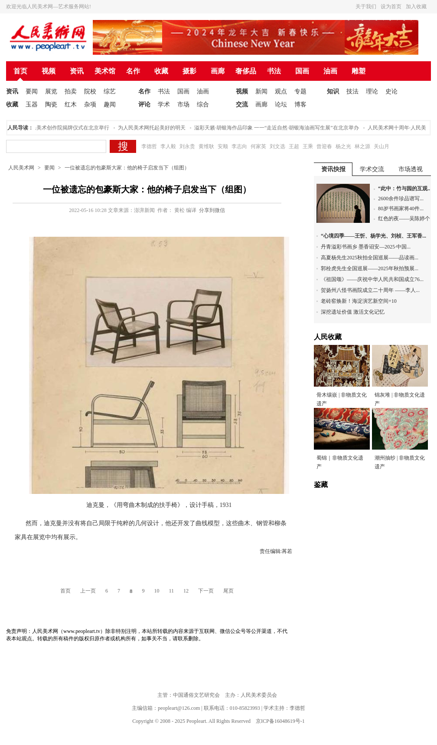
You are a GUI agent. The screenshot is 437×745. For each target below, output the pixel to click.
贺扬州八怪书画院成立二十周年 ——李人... (370, 290)
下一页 (206, 591)
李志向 (239, 146)
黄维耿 (206, 146)
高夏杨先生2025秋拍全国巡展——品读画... (369, 258)
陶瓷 (51, 104)
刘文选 (277, 146)
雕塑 (358, 71)
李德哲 (149, 146)
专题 (300, 91)
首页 (20, 71)
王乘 (308, 146)
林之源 (362, 146)
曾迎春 (324, 146)
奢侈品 (245, 71)
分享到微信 (212, 210)
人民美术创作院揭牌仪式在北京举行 (69, 128)
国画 (302, 71)
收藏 (161, 71)
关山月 (381, 146)
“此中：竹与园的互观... (404, 188)
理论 (372, 91)
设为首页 (391, 6)
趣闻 (110, 104)
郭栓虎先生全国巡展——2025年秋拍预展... (369, 268)
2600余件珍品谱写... (401, 198)
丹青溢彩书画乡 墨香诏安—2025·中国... (366, 247)
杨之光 (343, 146)
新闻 (261, 91)
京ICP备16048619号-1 (280, 721)
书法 (274, 71)
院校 (90, 91)
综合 (203, 104)
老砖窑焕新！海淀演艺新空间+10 (359, 301)
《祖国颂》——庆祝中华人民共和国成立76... (372, 279)
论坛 (281, 104)
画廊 (218, 71)
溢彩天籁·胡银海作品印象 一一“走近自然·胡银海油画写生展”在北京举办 (278, 128)
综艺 (110, 91)
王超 (294, 146)
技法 (352, 91)
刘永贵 (187, 146)
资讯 (77, 71)
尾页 (228, 591)
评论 (144, 104)
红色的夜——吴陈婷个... (406, 218)
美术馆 (105, 71)
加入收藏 (416, 6)
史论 (391, 91)
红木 (71, 104)
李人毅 (168, 146)
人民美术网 (21, 168)
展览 (51, 91)
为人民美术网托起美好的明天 (153, 128)
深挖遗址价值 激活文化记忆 (353, 312)
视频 (48, 71)
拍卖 (71, 91)
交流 (242, 104)
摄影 (189, 71)
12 (186, 591)
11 (171, 591)
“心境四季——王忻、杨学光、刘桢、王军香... (373, 236)
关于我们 (365, 6)
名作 (133, 71)
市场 (183, 104)
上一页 (88, 591)
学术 (164, 104)
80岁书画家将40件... (401, 208)
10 (156, 591)
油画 (330, 71)
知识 (333, 91)
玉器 (32, 104)
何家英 (258, 146)
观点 (281, 91)
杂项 (90, 104)
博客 (300, 104)
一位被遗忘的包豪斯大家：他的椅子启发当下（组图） (127, 168)
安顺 (223, 146)
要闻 (32, 91)
